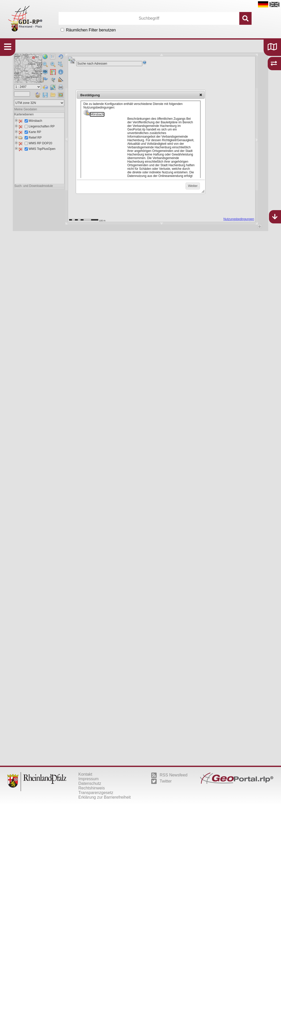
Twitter (161, 781)
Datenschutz (89, 783)
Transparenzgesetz (95, 792)
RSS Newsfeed (169, 775)
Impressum (88, 779)
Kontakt (85, 774)
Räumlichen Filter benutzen (91, 30)
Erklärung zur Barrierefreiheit (104, 797)
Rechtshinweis (91, 788)
